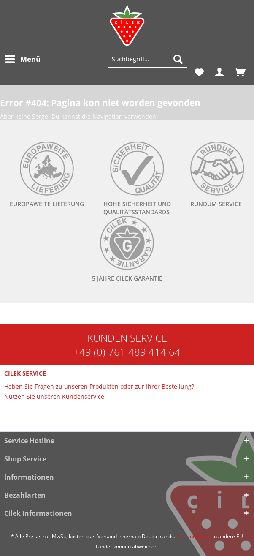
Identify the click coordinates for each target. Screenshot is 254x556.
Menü (23, 58)
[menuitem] (22, 59)
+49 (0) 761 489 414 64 (127, 352)
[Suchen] (178, 59)
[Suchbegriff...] (147, 59)
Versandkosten (193, 536)
